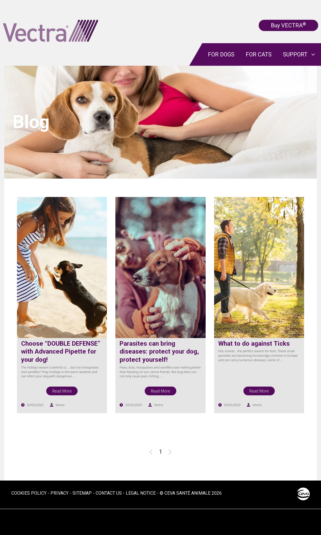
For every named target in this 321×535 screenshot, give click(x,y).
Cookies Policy (29, 493)
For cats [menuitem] (259, 54)
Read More (62, 391)
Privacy (59, 493)
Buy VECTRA (288, 25)
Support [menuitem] (295, 54)
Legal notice (141, 493)
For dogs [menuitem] (221, 54)
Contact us (109, 493)
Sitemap (82, 493)
